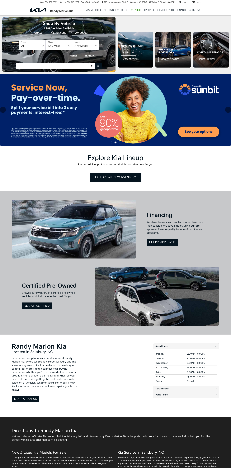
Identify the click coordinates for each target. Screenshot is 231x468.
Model (77, 51)
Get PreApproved (162, 188)
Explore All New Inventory (115, 123)
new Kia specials (81, 419)
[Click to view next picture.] (226, 35)
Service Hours (186, 334)
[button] (169, 48)
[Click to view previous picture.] (121, 35)
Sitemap (59, 461)
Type (23, 51)
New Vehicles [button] (93, 10)
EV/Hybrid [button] (135, 10)
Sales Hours (186, 292)
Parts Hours (186, 340)
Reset (73, 64)
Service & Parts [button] (165, 10)
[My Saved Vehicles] (196, 2)
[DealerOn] (19, 460)
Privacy (68, 461)
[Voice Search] (92, 75)
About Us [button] (194, 10)
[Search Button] (98, 75)
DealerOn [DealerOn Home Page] (51, 461)
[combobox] (59, 75)
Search (89, 64)
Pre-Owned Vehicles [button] (115, 10)
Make (50, 51)
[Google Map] (115, 316)
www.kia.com (171, 461)
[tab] (35, 42)
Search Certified (37, 251)
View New (128, 74)
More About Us (25, 344)
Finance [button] (182, 10)
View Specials (130, 81)
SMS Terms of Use (80, 461)
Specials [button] (149, 10)
